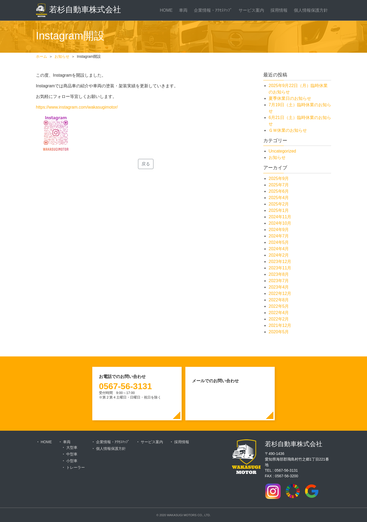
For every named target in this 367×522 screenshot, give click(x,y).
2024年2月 (279, 255)
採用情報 (278, 10)
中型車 (71, 454)
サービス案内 (251, 10)
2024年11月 (280, 217)
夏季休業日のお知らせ (290, 98)
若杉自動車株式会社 (78, 10)
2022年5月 (279, 306)
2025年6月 (279, 191)
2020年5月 (279, 332)
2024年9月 (279, 229)
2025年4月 (279, 197)
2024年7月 (279, 236)
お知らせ (277, 157)
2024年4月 (279, 248)
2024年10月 (280, 223)
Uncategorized (282, 151)
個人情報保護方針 (311, 10)
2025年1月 (279, 210)
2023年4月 (279, 287)
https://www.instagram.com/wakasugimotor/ (77, 107)
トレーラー (75, 467)
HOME (166, 10)
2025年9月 (279, 178)
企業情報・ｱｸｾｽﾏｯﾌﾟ (213, 10)
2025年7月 (279, 185)
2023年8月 (279, 274)
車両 (183, 10)
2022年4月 (279, 312)
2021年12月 (280, 325)
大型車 (71, 447)
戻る (145, 164)
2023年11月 (280, 268)
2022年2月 (279, 319)
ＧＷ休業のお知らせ (288, 130)
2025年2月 (279, 204)
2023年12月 (280, 261)
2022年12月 (280, 293)
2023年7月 (279, 280)
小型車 (71, 461)
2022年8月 (279, 300)
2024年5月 (279, 242)
